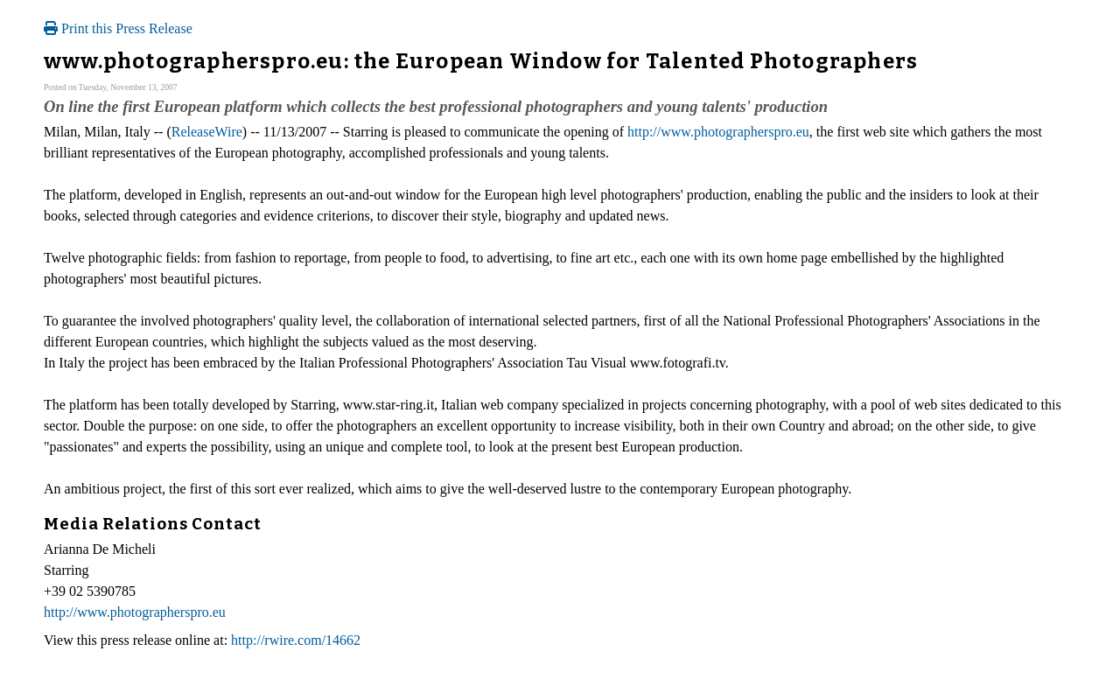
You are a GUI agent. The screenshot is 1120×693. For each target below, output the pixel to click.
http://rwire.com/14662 (295, 640)
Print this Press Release (118, 28)
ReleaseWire (207, 131)
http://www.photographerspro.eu (718, 131)
